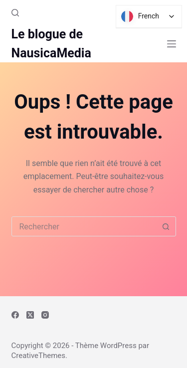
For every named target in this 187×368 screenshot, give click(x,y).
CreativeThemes (38, 355)
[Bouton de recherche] (166, 226)
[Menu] (171, 43)
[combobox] (84, 226)
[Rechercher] (15, 12)
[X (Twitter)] (30, 315)
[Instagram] (45, 315)
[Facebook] (15, 315)
